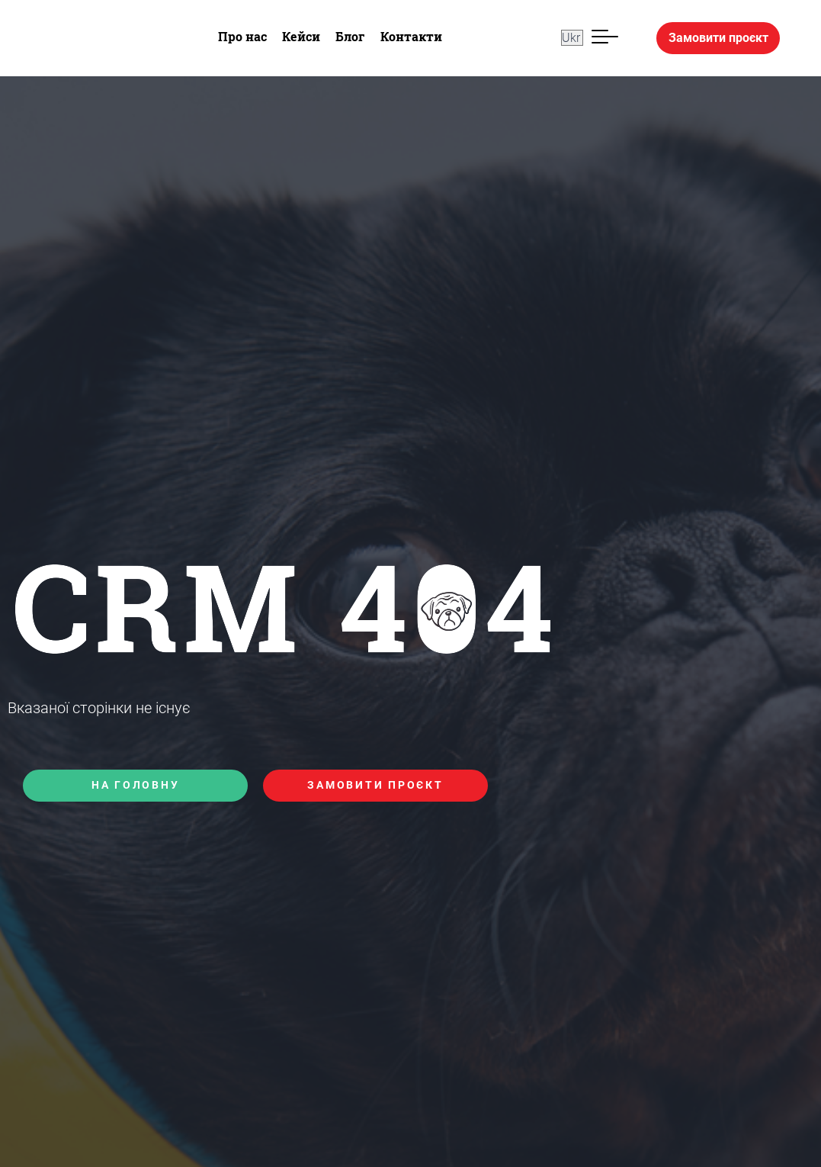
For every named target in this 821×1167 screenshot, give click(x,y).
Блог (350, 36)
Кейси (301, 36)
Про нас (242, 36)
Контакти (411, 36)
